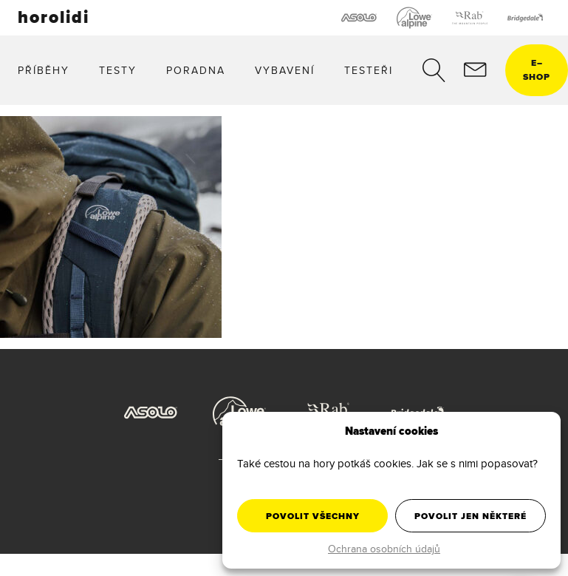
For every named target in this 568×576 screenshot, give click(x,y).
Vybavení (285, 70)
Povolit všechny (313, 516)
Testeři (368, 70)
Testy (118, 70)
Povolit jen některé (470, 516)
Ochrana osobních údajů (384, 548)
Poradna (195, 70)
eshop (536, 70)
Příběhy (43, 70)
